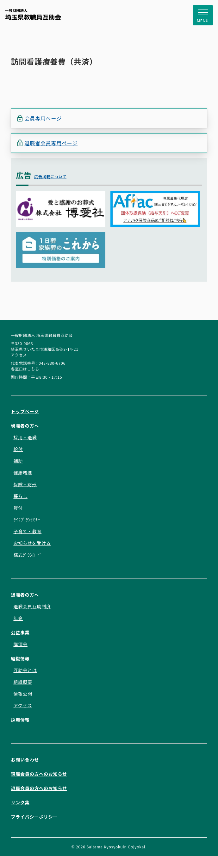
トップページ (25, 411)
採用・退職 (25, 437)
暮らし (20, 496)
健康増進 (22, 472)
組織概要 (22, 682)
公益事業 (20, 632)
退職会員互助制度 (32, 606)
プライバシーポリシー (34, 817)
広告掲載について (50, 176)
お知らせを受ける (32, 543)
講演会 (20, 644)
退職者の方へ (25, 594)
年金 (18, 618)
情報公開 (22, 693)
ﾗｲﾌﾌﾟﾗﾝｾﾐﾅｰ (26, 519)
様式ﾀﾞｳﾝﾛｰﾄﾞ (27, 555)
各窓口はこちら (25, 368)
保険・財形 (25, 484)
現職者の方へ (25, 425)
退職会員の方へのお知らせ (39, 788)
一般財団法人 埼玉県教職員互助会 (33, 14)
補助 (18, 461)
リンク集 (20, 802)
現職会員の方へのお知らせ (39, 774)
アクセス (19, 354)
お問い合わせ (25, 759)
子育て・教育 (27, 531)
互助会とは (25, 670)
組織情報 (20, 658)
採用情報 (20, 719)
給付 (18, 449)
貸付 (18, 508)
